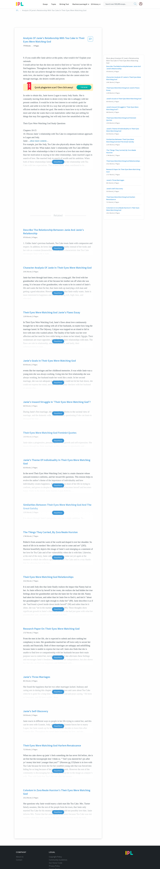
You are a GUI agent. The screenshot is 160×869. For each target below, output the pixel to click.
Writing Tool (64, 4)
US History (95, 4)
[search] (135, 4)
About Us (19, 857)
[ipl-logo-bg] (20, 3)
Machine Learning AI (80, 4)
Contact (19, 860)
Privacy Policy (54, 866)
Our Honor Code (55, 863)
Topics (54, 4)
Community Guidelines (58, 860)
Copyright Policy (55, 857)
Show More (58, 162)
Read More (58, 248)
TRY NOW (84, 87)
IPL (17, 10)
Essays (46, 4)
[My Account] (141, 4)
